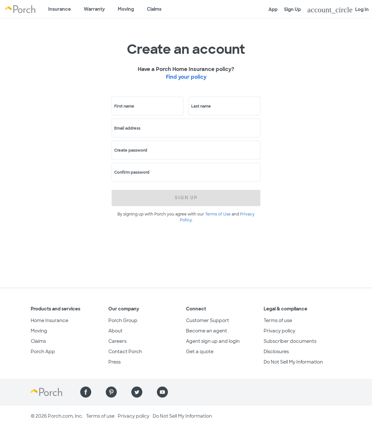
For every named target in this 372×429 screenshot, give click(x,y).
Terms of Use (218, 214)
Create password (130, 150)
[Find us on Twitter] (136, 392)
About (115, 331)
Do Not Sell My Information (293, 362)
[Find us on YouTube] (162, 392)
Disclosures (276, 351)
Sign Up (292, 9)
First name (124, 106)
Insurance (59, 9)
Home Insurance (49, 320)
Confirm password (131, 172)
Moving (126, 9)
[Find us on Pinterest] (111, 392)
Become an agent (206, 331)
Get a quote (199, 351)
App (273, 9)
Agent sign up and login (213, 341)
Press (114, 362)
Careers (117, 341)
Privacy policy (279, 331)
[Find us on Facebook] (85, 392)
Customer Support (207, 320)
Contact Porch (125, 351)
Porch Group (122, 320)
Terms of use (278, 320)
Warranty (94, 9)
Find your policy (186, 77)
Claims (154, 9)
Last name (201, 106)
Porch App (43, 351)
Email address (127, 128)
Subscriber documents (290, 341)
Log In (338, 10)
